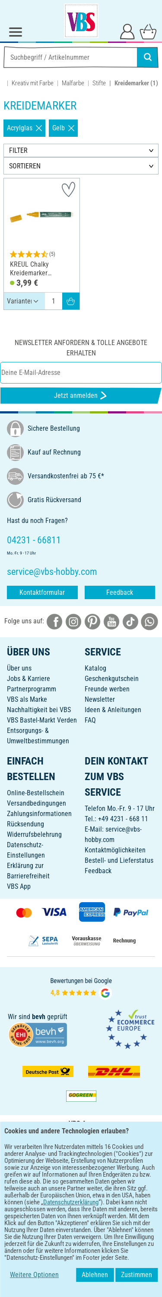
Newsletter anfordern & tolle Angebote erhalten (81, 348)
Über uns (19, 668)
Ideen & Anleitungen (113, 710)
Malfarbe (73, 83)
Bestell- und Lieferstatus (119, 860)
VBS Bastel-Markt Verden (42, 720)
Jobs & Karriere (28, 678)
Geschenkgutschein (112, 678)
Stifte (99, 83)
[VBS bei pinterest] (92, 621)
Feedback (119, 592)
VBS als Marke (27, 699)
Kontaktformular (42, 592)
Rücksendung (25, 824)
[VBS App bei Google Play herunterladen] (52, 1163)
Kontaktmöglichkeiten (115, 850)
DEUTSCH (81, 1191)
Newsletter (100, 699)
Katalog (95, 668)
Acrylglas (24, 128)
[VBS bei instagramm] (73, 621)
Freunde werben (107, 689)
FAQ (90, 720)
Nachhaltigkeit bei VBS (39, 710)
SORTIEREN (25, 166)
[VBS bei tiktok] (130, 621)
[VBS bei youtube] (111, 621)
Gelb (63, 128)
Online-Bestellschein (35, 793)
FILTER (18, 150)
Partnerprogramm (31, 689)
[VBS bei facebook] (54, 621)
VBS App (19, 886)
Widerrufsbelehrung (34, 834)
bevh (38, 1017)
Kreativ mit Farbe (33, 83)
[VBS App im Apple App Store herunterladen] (111, 1163)
